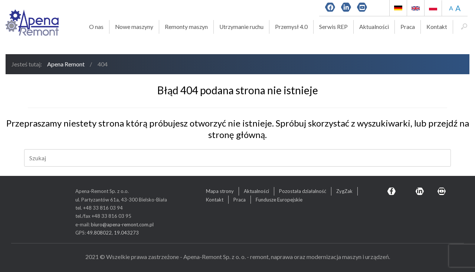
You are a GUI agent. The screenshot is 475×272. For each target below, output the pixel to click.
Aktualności (374, 26)
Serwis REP (333, 26)
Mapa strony (220, 191)
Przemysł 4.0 (291, 26)
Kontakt (436, 26)
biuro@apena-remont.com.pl (122, 224)
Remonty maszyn (186, 26)
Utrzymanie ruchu (241, 26)
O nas (96, 26)
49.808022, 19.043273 (113, 233)
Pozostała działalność (302, 191)
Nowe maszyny (134, 26)
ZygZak (344, 191)
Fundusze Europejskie (279, 200)
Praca (407, 26)
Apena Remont (66, 64)
